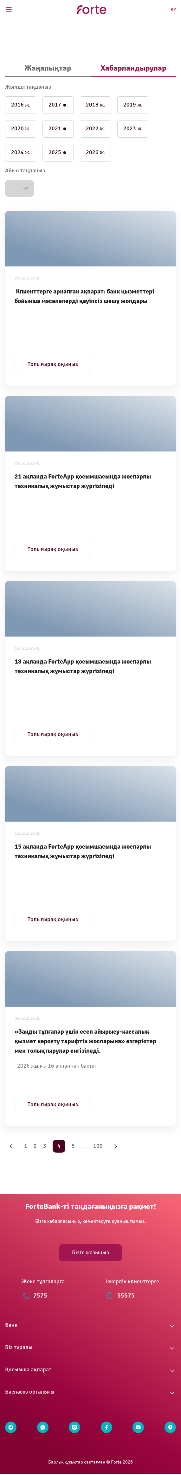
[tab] (48, 68)
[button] (19, 188)
